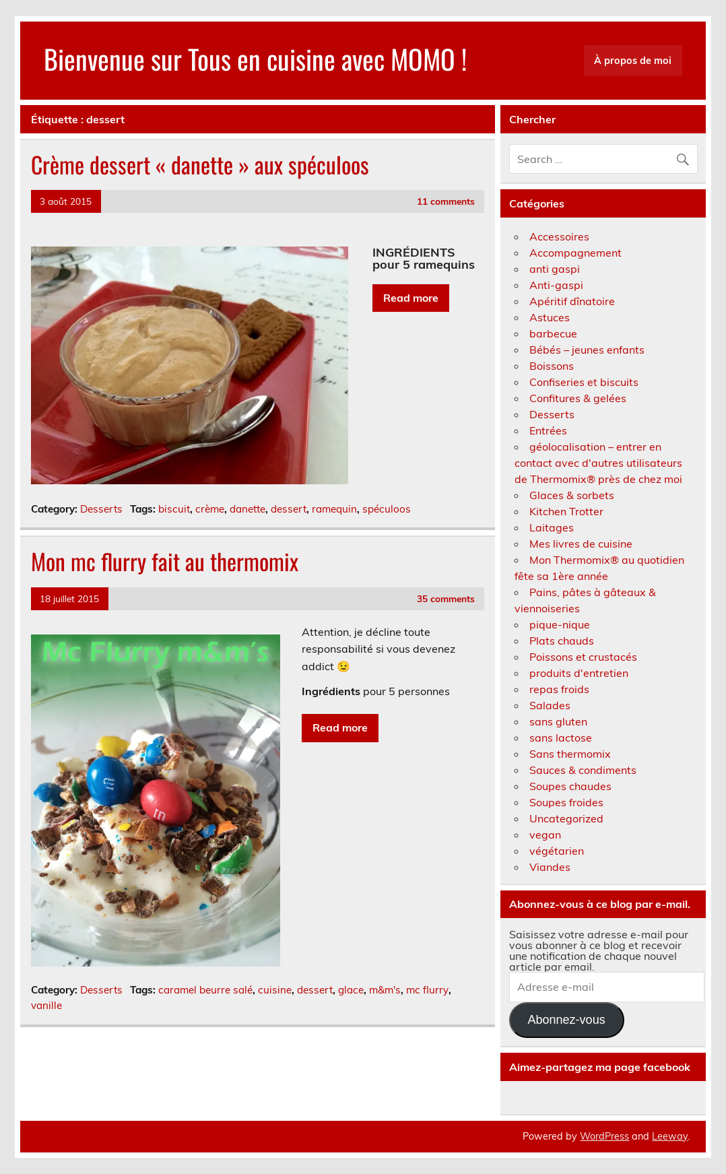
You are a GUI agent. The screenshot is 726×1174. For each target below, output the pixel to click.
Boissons (551, 365)
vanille (46, 1005)
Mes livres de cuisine (580, 543)
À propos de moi (632, 61)
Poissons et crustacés (583, 656)
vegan (545, 834)
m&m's (385, 989)
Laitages (551, 527)
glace (351, 989)
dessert (288, 508)
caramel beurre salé (205, 989)
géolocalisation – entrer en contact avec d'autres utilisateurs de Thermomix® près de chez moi (598, 463)
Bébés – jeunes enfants (587, 349)
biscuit (174, 508)
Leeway (670, 1136)
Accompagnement (575, 252)
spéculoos (386, 508)
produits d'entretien (578, 673)
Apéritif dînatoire (572, 301)
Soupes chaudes (570, 786)
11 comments (446, 201)
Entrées (548, 430)
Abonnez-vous (566, 1019)
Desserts (101, 508)
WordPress (604, 1136)
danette (247, 508)
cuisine (275, 989)
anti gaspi (554, 268)
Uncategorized (566, 818)
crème (209, 508)
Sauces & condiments (582, 770)
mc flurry (427, 989)
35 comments (446, 598)
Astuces (549, 317)
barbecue (553, 333)
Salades (549, 705)
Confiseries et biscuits (583, 382)
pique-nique (559, 624)
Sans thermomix (570, 753)
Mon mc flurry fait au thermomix (164, 561)
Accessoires (559, 236)
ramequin (334, 508)
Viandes (549, 867)
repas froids (559, 689)
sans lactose (560, 737)
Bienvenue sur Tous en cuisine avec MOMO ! (255, 58)
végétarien (556, 850)
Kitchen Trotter (566, 511)
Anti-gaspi (556, 285)
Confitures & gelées (577, 398)
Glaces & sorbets (571, 495)
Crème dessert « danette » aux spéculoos (200, 164)
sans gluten (558, 721)
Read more (410, 297)
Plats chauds (561, 640)
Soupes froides (566, 802)
